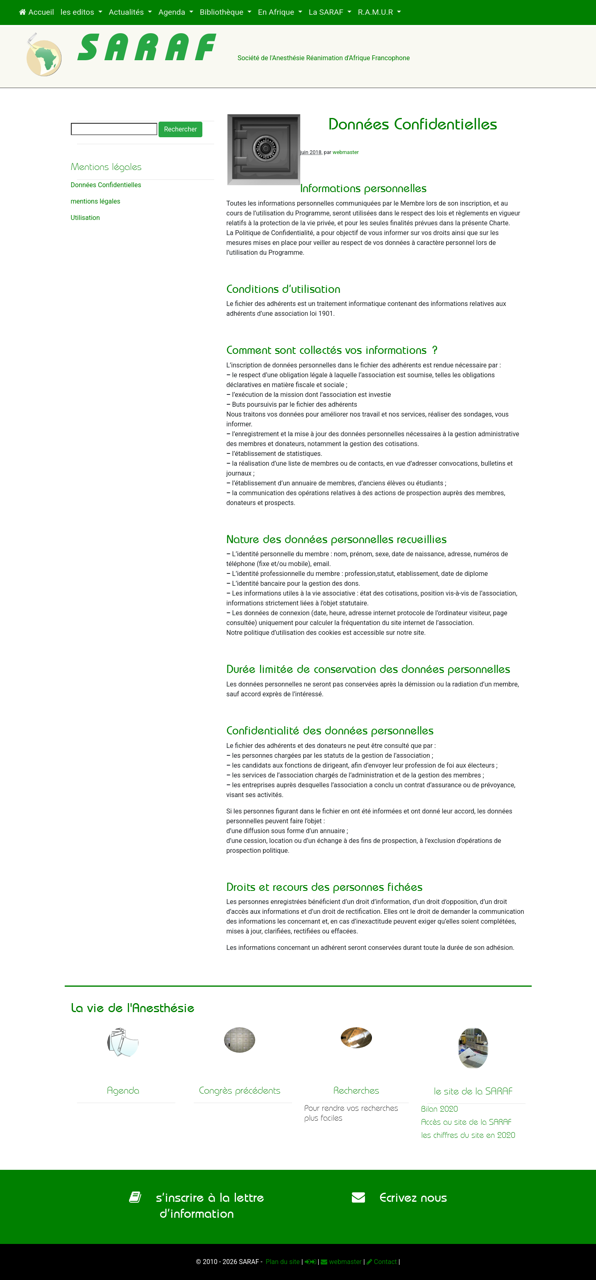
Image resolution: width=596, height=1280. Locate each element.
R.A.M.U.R (376, 12)
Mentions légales (106, 166)
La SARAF (327, 12)
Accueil (36, 12)
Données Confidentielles (106, 185)
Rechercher (180, 129)
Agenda (173, 12)
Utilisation (85, 218)
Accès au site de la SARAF (466, 1122)
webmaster (346, 152)
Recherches (356, 1090)
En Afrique (277, 12)
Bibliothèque (222, 12)
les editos (78, 12)
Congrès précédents (240, 1090)
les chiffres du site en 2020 (468, 1135)
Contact (382, 1262)
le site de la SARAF (473, 1091)
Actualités (127, 12)
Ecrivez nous (399, 1197)
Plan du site (282, 1262)
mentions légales (95, 201)
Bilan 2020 (439, 1109)
